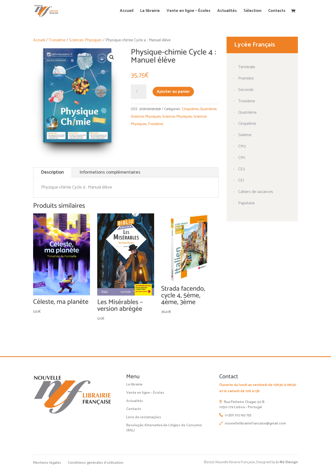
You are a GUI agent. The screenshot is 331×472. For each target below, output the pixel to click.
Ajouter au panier (173, 91)
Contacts (276, 11)
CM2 (242, 146)
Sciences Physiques (85, 40)
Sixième (244, 134)
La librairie (150, 11)
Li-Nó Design (287, 462)
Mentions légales (47, 463)
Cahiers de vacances (255, 191)
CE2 (241, 169)
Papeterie (246, 203)
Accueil (126, 11)
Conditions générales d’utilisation (95, 463)
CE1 (241, 180)
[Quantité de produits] (138, 91)
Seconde (245, 89)
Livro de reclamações (143, 417)
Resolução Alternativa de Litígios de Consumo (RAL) (164, 428)
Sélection (252, 11)
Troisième (57, 40)
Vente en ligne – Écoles (188, 11)
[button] (111, 57)
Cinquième (190, 109)
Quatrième (208, 109)
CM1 (241, 157)
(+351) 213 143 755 (235, 415)
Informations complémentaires (110, 172)
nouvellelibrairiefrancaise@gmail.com (252, 424)
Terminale (246, 67)
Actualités (227, 11)
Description (52, 172)
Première (246, 78)
